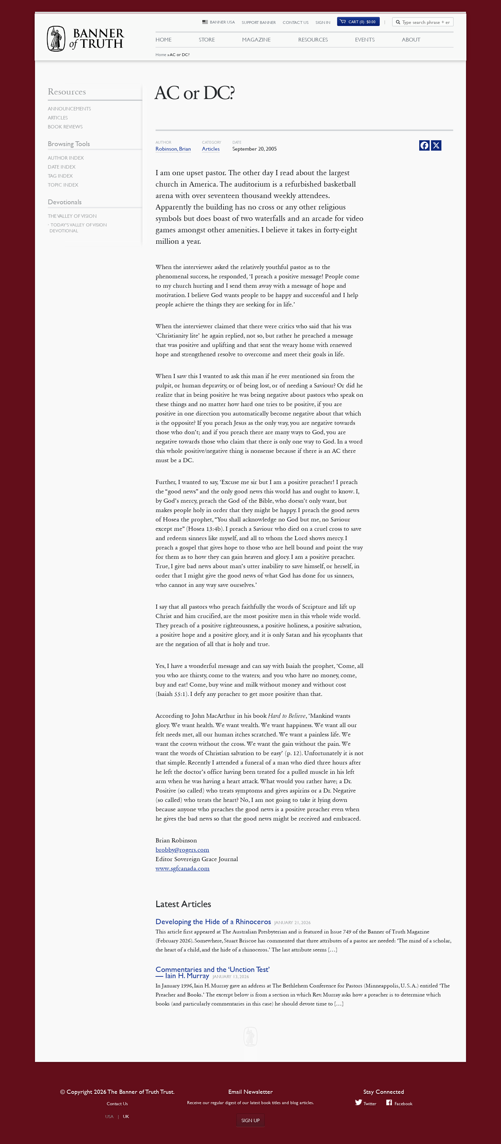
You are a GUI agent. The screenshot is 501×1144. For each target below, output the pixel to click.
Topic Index (63, 184)
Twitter (365, 1103)
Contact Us (300, 23)
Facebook (400, 1103)
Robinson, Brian (173, 148)
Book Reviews (65, 126)
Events (365, 40)
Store (207, 40)
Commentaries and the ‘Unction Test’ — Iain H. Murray (213, 972)
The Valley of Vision (72, 215)
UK (126, 1116)
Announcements (69, 108)
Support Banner (263, 23)
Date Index (62, 166)
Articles (211, 148)
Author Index (66, 157)
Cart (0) (366, 23)
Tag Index (60, 175)
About (411, 40)
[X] (436, 145)
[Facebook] (424, 145)
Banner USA (226, 23)
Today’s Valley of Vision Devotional (78, 227)
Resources (312, 40)
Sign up (250, 1120)
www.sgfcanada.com (183, 868)
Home (160, 57)
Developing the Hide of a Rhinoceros (213, 921)
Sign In (326, 23)
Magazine (256, 40)
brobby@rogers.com (182, 849)
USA (109, 1116)
